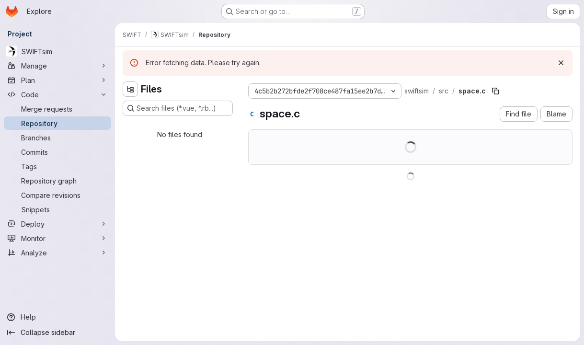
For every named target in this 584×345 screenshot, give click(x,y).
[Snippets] (57, 209)
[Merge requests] (57, 108)
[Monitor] (57, 238)
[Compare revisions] (57, 195)
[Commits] (57, 152)
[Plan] (57, 80)
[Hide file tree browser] (130, 89)
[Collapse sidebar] (57, 332)
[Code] (57, 94)
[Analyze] (57, 252)
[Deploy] (57, 223)
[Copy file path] (495, 91)
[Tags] (57, 166)
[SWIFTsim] (57, 51)
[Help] (57, 317)
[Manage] (57, 65)
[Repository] (57, 123)
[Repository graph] (57, 180)
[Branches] (57, 137)
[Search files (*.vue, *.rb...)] (178, 108)
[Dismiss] (561, 63)
